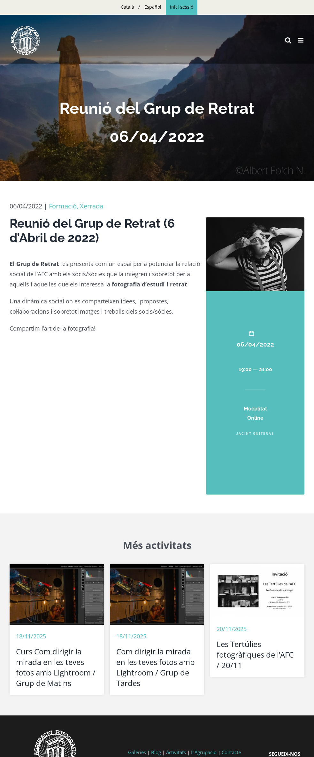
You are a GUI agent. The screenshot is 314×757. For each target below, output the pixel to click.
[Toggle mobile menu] (301, 40)
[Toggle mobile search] (288, 40)
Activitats (176, 752)
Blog (156, 752)
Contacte (231, 752)
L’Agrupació (204, 752)
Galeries (137, 752)
